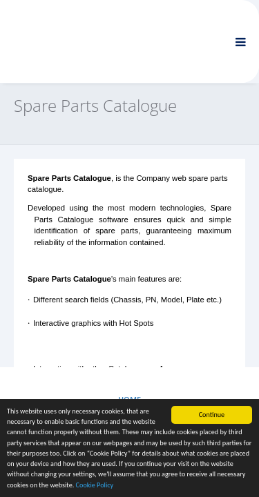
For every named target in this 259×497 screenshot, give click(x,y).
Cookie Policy (95, 485)
